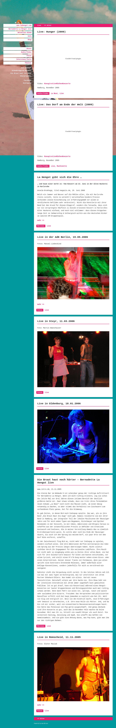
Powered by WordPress (41, 723)
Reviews (40, 226)
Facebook (27, 80)
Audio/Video (26, 52)
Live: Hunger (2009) (51, 31)
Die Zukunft (26, 68)
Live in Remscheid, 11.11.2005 (59, 637)
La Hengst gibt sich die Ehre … (59, 177)
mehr (40, 220)
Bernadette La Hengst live (20, 29)
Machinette (62, 166)
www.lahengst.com (23, 25)
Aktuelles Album (25, 32)
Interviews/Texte (23, 59)
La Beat (54, 93)
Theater (28, 63)
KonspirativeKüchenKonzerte (57, 84)
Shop (29, 40)
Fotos (29, 56)
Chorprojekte (25, 76)
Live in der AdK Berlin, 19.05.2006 (62, 237)
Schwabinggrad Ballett (21, 70)
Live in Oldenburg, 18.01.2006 (59, 403)
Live (62, 93)
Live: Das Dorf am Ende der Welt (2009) (65, 104)
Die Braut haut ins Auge (20, 73)
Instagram (27, 83)
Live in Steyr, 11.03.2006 (56, 321)
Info (29, 36)
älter (47, 25)
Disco (29, 48)
